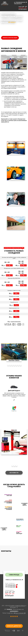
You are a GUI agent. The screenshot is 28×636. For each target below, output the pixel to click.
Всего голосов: (20, 613)
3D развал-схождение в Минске (17, 605)
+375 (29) (10, 585)
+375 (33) (10, 587)
